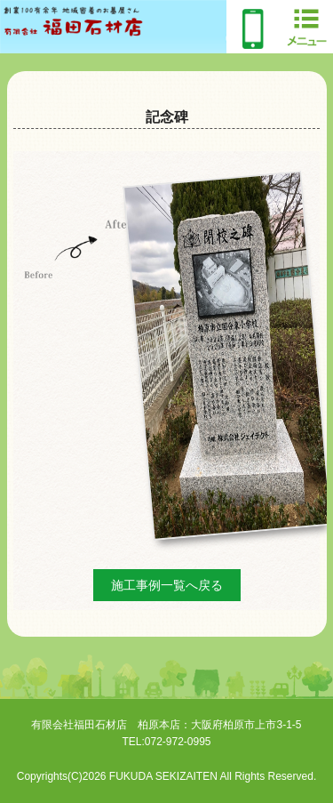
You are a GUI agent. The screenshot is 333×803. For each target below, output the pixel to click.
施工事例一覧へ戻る (167, 585)
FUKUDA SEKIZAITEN (163, 776)
